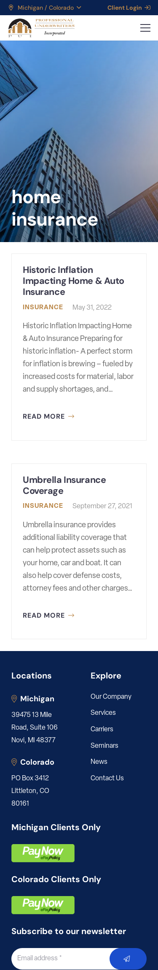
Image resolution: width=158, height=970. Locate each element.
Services (103, 713)
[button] (44, 8)
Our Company (111, 697)
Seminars (104, 746)
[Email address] (70, 958)
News (99, 762)
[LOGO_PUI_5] (41, 28)
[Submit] (128, 959)
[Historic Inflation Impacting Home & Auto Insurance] (79, 347)
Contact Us (107, 778)
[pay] (43, 853)
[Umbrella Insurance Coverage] (79, 551)
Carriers (102, 729)
